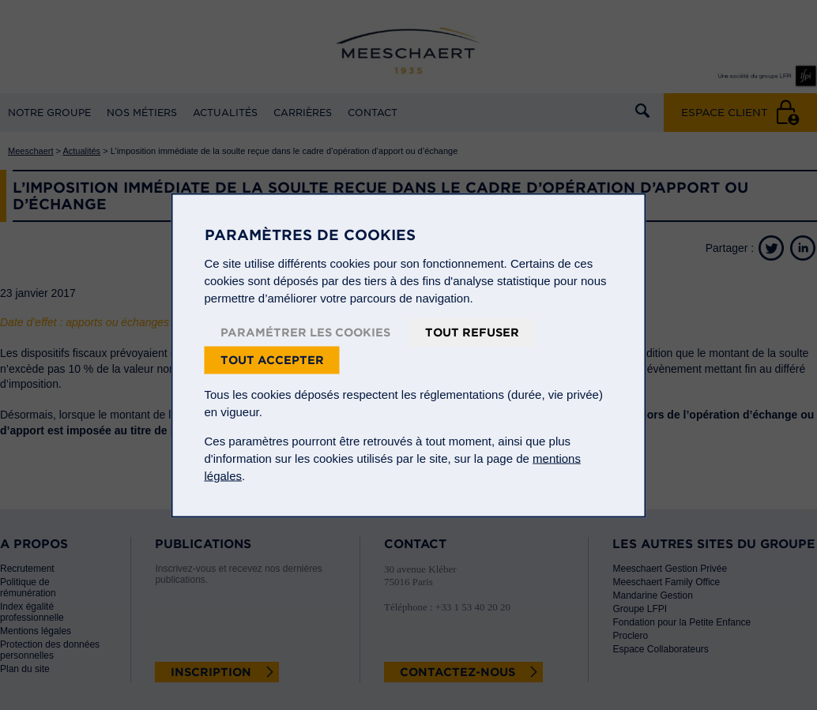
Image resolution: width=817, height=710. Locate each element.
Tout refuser (472, 331)
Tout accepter (272, 359)
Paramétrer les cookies (305, 331)
